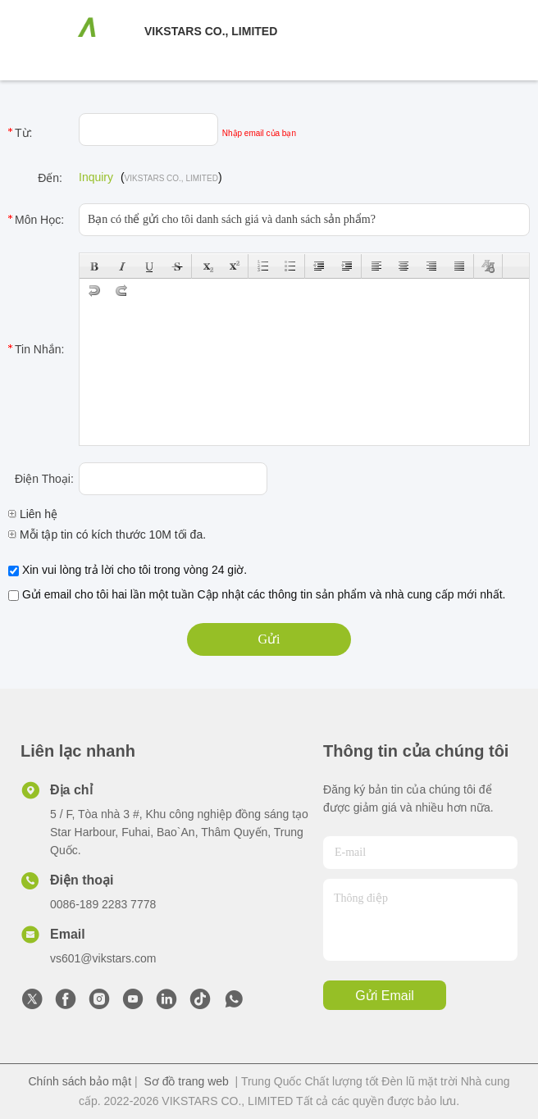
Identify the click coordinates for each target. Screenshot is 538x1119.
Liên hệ (32, 514)
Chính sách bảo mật (79, 1081)
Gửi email (384, 996)
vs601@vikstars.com (103, 958)
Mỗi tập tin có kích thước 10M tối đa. (107, 534)
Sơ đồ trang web (186, 1081)
